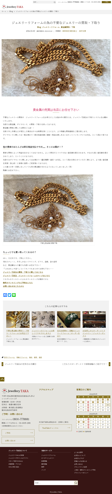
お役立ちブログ (79, 458)
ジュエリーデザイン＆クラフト (18, 458)
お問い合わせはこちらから (13, 286)
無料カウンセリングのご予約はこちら (18, 283)
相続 (31, 357)
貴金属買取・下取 (68, 27)
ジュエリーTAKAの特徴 (16, 455)
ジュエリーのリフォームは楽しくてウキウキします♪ (43, 332)
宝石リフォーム (9, 357)
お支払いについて (80, 455)
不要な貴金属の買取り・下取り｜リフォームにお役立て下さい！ (17, 333)
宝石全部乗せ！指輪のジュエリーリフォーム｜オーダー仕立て (68, 333)
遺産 (40, 357)
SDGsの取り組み (14, 467)
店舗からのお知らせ (80, 461)
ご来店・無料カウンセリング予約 (84, 470)
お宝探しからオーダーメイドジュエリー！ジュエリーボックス (94, 333)
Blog (39, 27)
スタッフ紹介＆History (16, 461)
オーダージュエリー (47, 458)
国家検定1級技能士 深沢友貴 (74, 31)
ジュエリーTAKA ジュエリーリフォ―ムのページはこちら (26, 276)
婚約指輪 (44, 464)
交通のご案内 (63, 422)
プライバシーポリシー (81, 473)
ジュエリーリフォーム (51, 27)
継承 (36, 357)
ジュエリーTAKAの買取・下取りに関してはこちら (23, 272)
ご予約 (106, 2)
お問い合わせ (10, 441)
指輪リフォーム (22, 357)
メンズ (43, 470)
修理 (42, 467)
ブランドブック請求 (80, 467)
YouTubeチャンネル (50, 428)
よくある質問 (78, 452)
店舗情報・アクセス (15, 464)
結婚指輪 (44, 461)
